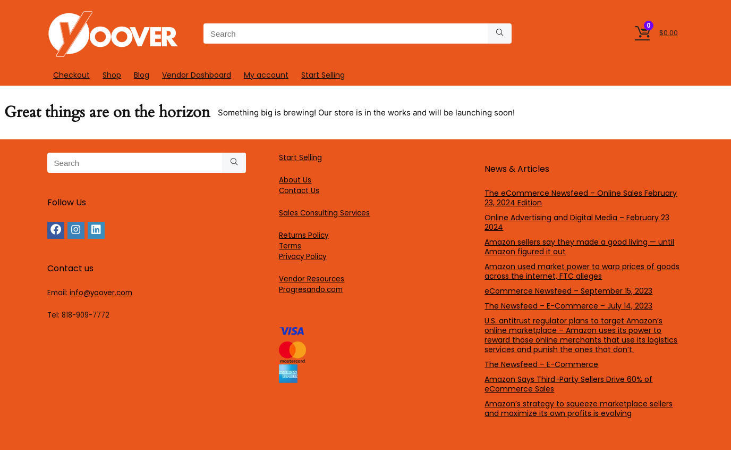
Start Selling (323, 75)
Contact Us (299, 191)
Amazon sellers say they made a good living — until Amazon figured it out (579, 247)
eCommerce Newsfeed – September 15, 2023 (568, 291)
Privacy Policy (302, 257)
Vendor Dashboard (196, 75)
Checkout (71, 75)
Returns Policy (303, 235)
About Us (295, 180)
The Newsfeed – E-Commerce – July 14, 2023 (568, 306)
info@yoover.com (101, 293)
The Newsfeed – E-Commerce (541, 364)
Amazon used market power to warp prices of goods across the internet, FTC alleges (581, 271)
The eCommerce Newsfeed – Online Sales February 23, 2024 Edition (580, 198)
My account (266, 75)
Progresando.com (311, 290)
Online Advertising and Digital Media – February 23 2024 (576, 222)
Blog (141, 75)
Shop (112, 75)
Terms (290, 246)
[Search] (500, 33)
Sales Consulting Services (324, 213)
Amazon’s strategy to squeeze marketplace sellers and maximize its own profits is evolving (578, 408)
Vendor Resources (311, 279)
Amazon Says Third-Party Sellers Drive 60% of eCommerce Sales (568, 384)
